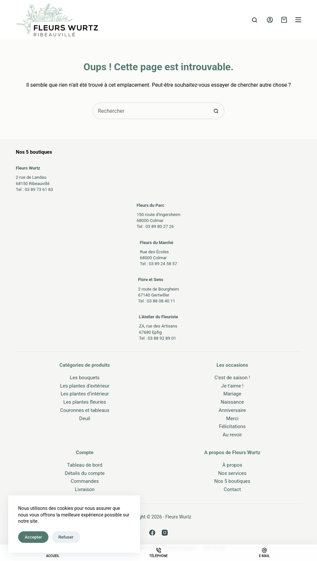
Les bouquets (85, 378)
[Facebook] (152, 533)
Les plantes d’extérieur (84, 386)
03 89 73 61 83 (39, 189)
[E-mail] (264, 553)
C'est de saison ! (232, 378)
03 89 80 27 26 (159, 226)
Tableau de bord (84, 465)
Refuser (65, 537)
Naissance (232, 402)
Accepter (33, 537)
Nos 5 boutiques (232, 481)
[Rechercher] (254, 19)
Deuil (84, 418)
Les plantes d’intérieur (85, 394)
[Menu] (298, 20)
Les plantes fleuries (84, 402)
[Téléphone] (158, 553)
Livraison (85, 489)
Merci (232, 418)
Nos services (232, 473)
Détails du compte (85, 473)
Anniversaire (232, 410)
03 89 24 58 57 (163, 263)
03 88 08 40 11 (161, 300)
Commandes (85, 481)
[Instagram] (165, 533)
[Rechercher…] (150, 111)
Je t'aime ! (232, 386)
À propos (232, 465)
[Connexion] (270, 20)
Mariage (232, 394)
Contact (232, 489)
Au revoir (232, 435)
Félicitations (232, 426)
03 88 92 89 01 (162, 338)
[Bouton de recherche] (216, 111)
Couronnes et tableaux (84, 410)
